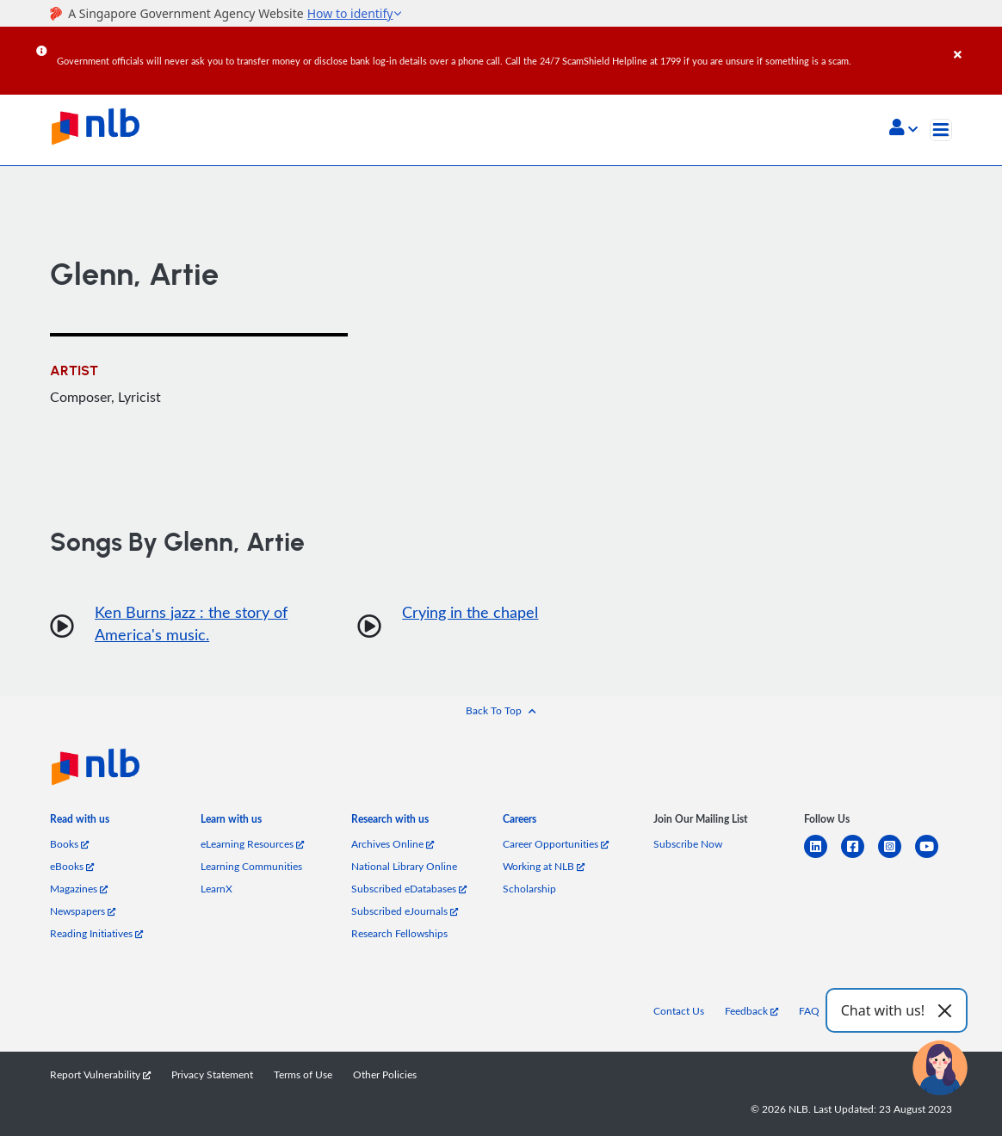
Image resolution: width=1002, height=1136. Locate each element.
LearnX (216, 888)
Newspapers (82, 911)
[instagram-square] (896, 857)
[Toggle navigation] (941, 130)
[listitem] (79, 823)
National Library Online (404, 866)
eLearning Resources (252, 844)
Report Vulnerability (100, 1074)
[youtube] (933, 857)
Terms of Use (303, 1074)
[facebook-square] (859, 857)
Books (69, 844)
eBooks (72, 866)
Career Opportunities (556, 844)
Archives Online (392, 844)
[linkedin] (822, 857)
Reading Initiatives (96, 933)
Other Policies (385, 1074)
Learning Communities (251, 866)
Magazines (79, 888)
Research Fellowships (399, 933)
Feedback (751, 1010)
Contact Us (678, 1010)
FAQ (809, 1010)
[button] (903, 129)
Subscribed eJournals (404, 911)
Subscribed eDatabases (409, 888)
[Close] (975, 42)
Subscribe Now (687, 844)
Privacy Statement (212, 1074)
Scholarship (529, 888)
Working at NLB (543, 866)
